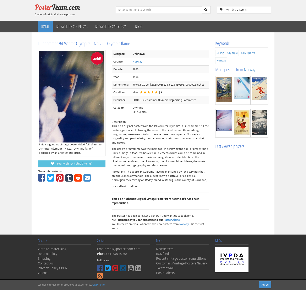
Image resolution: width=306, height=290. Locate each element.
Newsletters (164, 249)
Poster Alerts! (172, 220)
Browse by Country (72, 26)
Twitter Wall (165, 268)
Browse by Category (112, 26)
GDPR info (98, 285)
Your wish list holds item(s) (71, 164)
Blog (139, 26)
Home (45, 26)
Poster (57, 7)
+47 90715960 (117, 254)
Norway (137, 62)
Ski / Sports (248, 53)
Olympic (232, 53)
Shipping (44, 258)
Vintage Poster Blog (52, 249)
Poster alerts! (166, 273)
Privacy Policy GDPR (52, 268)
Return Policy (47, 254)
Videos (42, 273)
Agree (265, 285)
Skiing (220, 53)
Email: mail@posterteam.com (118, 249)
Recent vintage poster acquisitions (181, 258)
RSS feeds (163, 254)
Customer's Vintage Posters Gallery (181, 263)
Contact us (46, 263)
